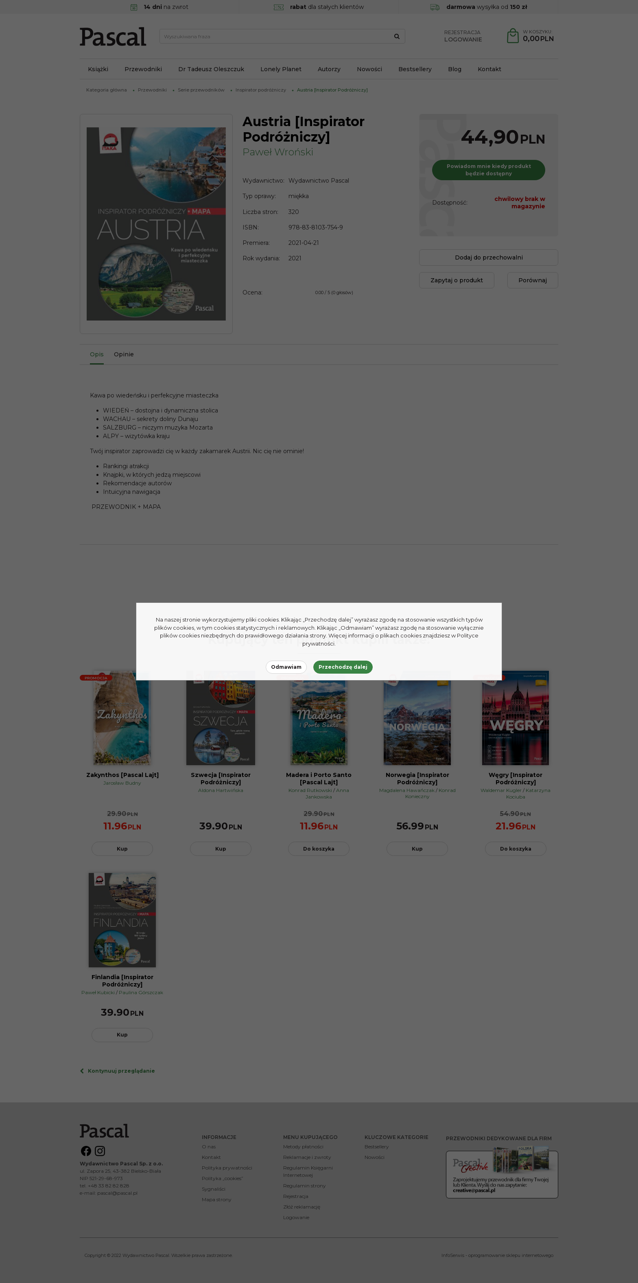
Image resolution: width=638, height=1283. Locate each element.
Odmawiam (286, 667)
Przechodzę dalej (343, 667)
